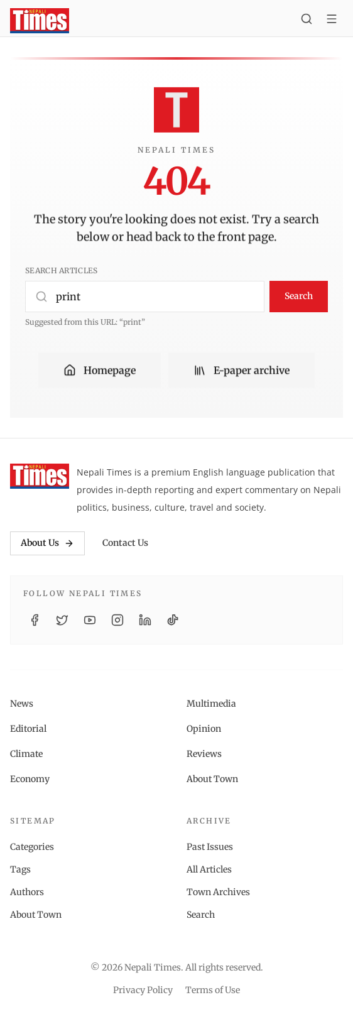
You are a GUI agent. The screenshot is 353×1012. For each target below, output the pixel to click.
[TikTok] (172, 620)
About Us (47, 542)
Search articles (61, 270)
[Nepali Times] (39, 476)
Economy (30, 779)
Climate (26, 753)
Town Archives (218, 892)
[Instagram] (117, 620)
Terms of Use (212, 990)
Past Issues (210, 846)
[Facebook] (34, 620)
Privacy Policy (143, 990)
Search (299, 296)
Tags (20, 869)
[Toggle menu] (331, 21)
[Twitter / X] (62, 620)
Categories (32, 846)
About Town (212, 779)
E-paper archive (241, 370)
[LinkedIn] (145, 620)
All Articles (209, 869)
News (21, 703)
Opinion (204, 728)
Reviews (204, 753)
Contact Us (125, 542)
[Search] (306, 21)
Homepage (99, 370)
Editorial (28, 728)
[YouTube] (90, 620)
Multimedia (211, 703)
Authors (27, 892)
